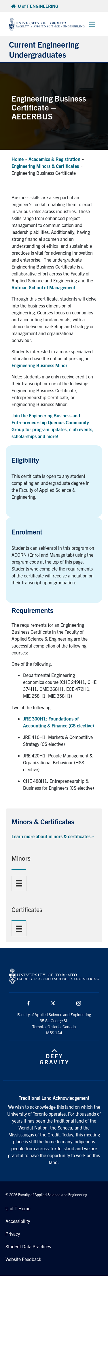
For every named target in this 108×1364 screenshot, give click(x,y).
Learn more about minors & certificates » (53, 836)
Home (18, 159)
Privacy (12, 1234)
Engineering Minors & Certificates (45, 166)
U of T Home (17, 1208)
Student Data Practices (28, 1246)
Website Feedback (23, 1259)
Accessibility (17, 1221)
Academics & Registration (54, 159)
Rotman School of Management (43, 287)
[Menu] (19, 883)
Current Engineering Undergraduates (44, 49)
